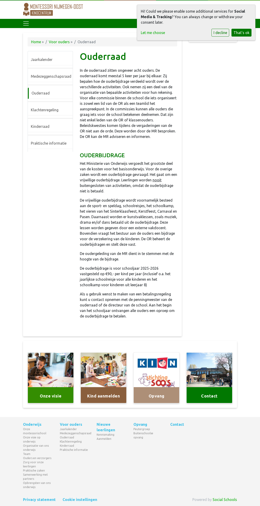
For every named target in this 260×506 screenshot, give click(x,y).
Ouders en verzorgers (37, 458)
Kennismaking (105, 434)
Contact (177, 424)
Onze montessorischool (34, 431)
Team (26, 453)
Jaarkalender (41, 59)
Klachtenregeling (44, 110)
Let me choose (153, 33)
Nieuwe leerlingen (106, 427)
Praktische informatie (48, 143)
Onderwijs (32, 424)
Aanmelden (104, 438)
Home (36, 42)
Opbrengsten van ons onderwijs (37, 485)
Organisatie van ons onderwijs (36, 447)
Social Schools (225, 499)
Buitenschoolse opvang (143, 435)
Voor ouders (59, 42)
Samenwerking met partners (35, 476)
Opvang (140, 424)
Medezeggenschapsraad (51, 76)
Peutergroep (141, 429)
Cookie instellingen (80, 499)
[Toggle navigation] (26, 23)
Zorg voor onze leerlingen (33, 464)
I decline (220, 33)
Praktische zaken (34, 470)
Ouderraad (41, 93)
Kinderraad (40, 126)
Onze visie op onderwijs (31, 439)
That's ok (241, 33)
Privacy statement (39, 499)
